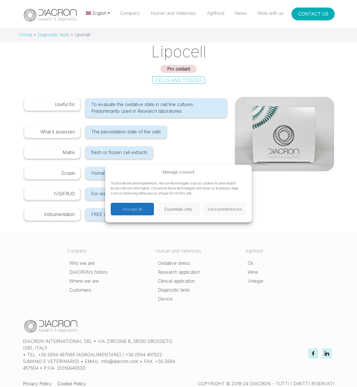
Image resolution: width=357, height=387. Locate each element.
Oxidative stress (174, 263)
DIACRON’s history (88, 272)
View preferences (225, 208)
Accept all (132, 208)
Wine (253, 272)
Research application (179, 272)
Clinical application (176, 281)
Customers (80, 290)
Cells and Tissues (178, 80)
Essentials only (178, 208)
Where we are (84, 281)
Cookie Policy (71, 383)
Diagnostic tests (53, 34)
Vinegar (255, 281)
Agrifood (215, 13)
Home (26, 34)
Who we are (82, 263)
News (241, 13)
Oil (250, 263)
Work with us (270, 13)
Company (130, 13)
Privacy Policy (37, 383)
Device (165, 299)
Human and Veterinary (173, 13)
